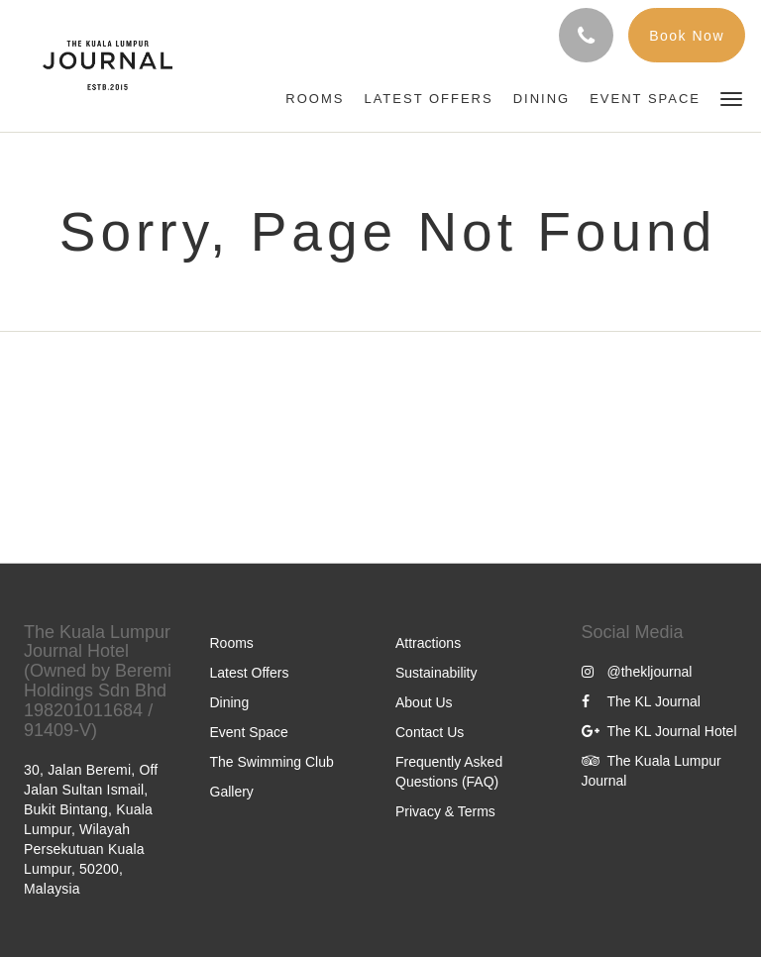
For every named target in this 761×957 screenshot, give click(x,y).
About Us (424, 702)
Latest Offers (249, 673)
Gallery (232, 791)
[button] (731, 97)
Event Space (249, 732)
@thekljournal (637, 672)
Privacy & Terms (445, 811)
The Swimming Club (272, 762)
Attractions (428, 643)
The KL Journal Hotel (659, 731)
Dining (230, 702)
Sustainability (436, 673)
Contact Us (429, 732)
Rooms (232, 643)
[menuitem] (314, 99)
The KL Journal (641, 701)
